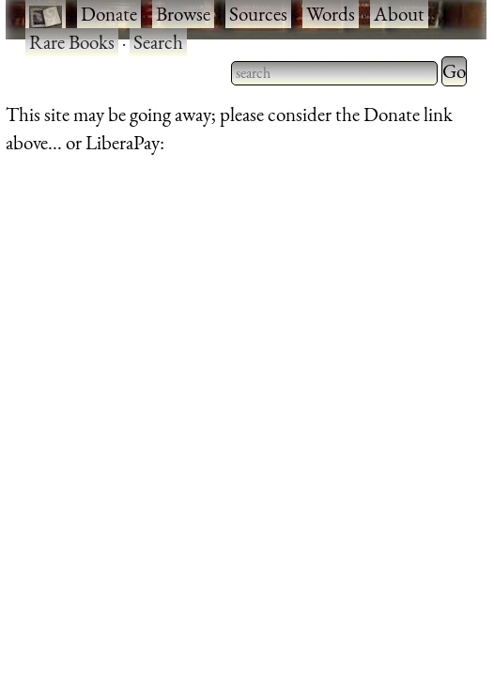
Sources (258, 13)
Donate (109, 13)
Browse (183, 13)
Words (330, 13)
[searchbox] (334, 73)
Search (158, 41)
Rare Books (72, 41)
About (399, 13)
